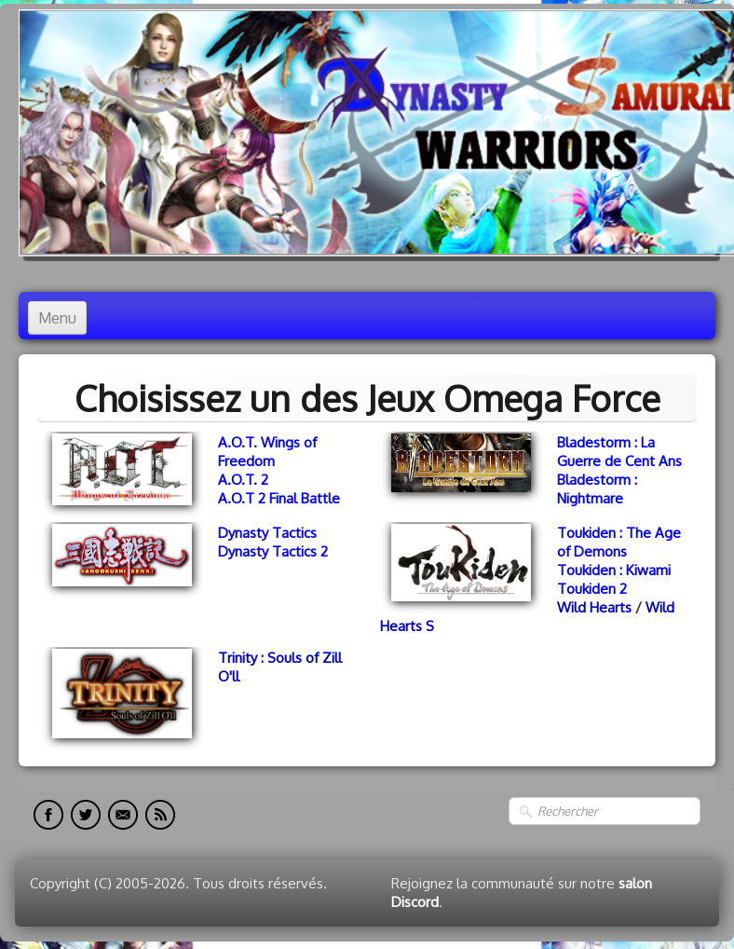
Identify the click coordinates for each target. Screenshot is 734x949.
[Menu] (57, 318)
